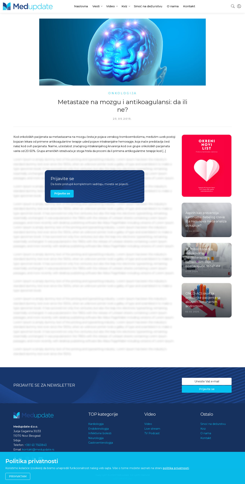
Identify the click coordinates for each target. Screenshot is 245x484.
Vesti (96, 6)
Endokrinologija (98, 428)
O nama (173, 6)
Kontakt (189, 6)
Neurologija (96, 438)
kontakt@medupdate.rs (38, 449)
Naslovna (81, 6)
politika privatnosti (176, 468)
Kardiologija (96, 424)
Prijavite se (62, 193)
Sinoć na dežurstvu (148, 6)
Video (110, 6)
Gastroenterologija (100, 442)
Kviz (124, 6)
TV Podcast (152, 433)
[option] (206, 166)
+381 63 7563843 (35, 445)
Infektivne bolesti (99, 433)
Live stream (152, 428)
